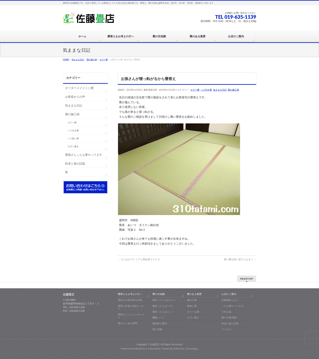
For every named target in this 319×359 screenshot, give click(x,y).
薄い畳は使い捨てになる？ (240, 259)
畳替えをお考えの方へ (130, 294)
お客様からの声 (75, 96)
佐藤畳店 (155, 344)
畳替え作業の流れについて (131, 307)
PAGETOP (246, 278)
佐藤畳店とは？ (230, 300)
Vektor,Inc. (179, 348)
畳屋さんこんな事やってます (83, 154)
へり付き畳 (206, 90)
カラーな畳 (193, 311)
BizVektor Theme (159, 348)
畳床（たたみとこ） (163, 311)
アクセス (226, 329)
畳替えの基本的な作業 (130, 300)
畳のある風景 (194, 294)
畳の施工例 (233, 90)
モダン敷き (73, 146)
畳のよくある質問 (127, 323)
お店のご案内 (229, 294)
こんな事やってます (233, 305)
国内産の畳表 (159, 323)
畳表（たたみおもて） (164, 300)
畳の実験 (157, 329)
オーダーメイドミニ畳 (79, 88)
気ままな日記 (220, 90)
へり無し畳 (73, 138)
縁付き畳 (192, 300)
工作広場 (226, 311)
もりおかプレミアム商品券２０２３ (139, 259)
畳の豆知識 (158, 294)
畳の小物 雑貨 (229, 317)
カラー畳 (194, 90)
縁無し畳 (192, 305)
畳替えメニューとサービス (131, 316)
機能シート (158, 317)
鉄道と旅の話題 (75, 163)
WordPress (141, 348)
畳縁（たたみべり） (163, 305)
